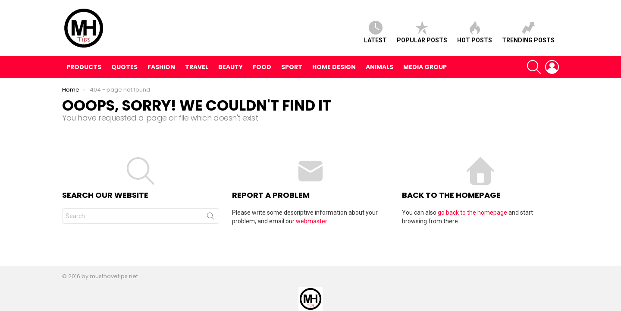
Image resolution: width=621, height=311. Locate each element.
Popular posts (422, 32)
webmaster (311, 221)
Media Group (425, 67)
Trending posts (528, 32)
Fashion (161, 67)
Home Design (334, 67)
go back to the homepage (472, 212)
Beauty (230, 67)
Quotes (124, 67)
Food (262, 67)
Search (210, 217)
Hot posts (474, 32)
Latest (375, 32)
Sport (291, 67)
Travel (196, 67)
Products (83, 67)
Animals (379, 67)
